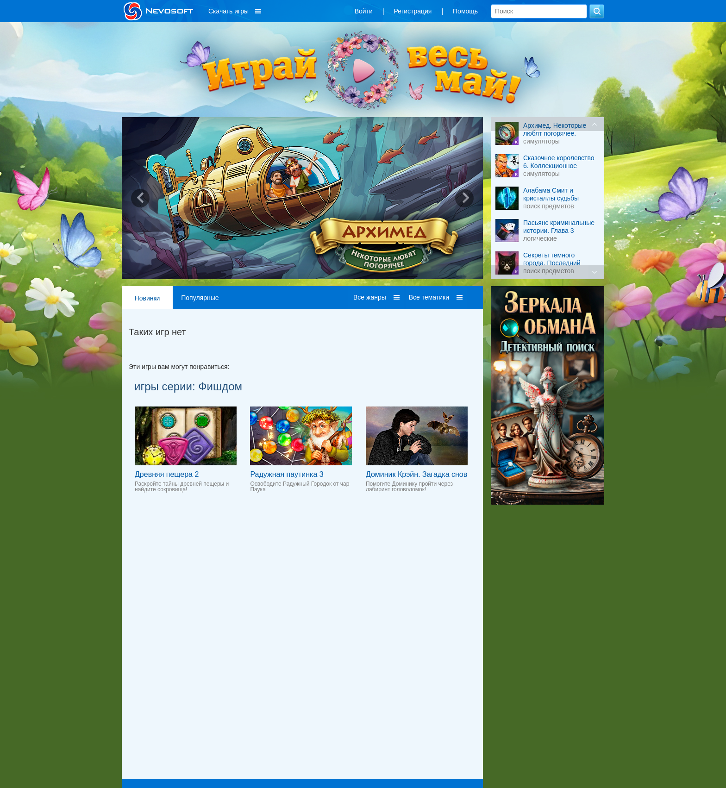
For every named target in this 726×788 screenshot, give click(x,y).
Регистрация (413, 11)
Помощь (465, 11)
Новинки (147, 298)
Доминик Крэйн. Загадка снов (416, 474)
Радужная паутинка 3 (286, 474)
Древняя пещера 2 (167, 474)
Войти (364, 11)
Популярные (200, 297)
